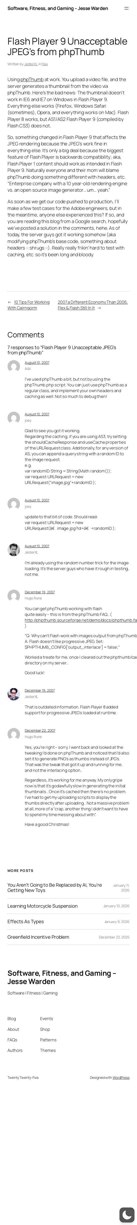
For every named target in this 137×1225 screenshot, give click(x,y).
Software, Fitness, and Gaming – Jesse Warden (58, 8)
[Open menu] (126, 8)
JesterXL (31, 64)
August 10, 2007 (37, 362)
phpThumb (32, 79)
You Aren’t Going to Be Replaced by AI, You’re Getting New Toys (55, 887)
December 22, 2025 (114, 937)
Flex (45, 64)
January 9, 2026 (117, 921)
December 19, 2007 (40, 592)
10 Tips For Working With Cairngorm (29, 305)
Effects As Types (26, 921)
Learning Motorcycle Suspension (43, 906)
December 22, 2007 (40, 730)
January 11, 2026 (121, 888)
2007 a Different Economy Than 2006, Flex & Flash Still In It (93, 305)
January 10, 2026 (116, 905)
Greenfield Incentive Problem (38, 937)
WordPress (121, 1077)
